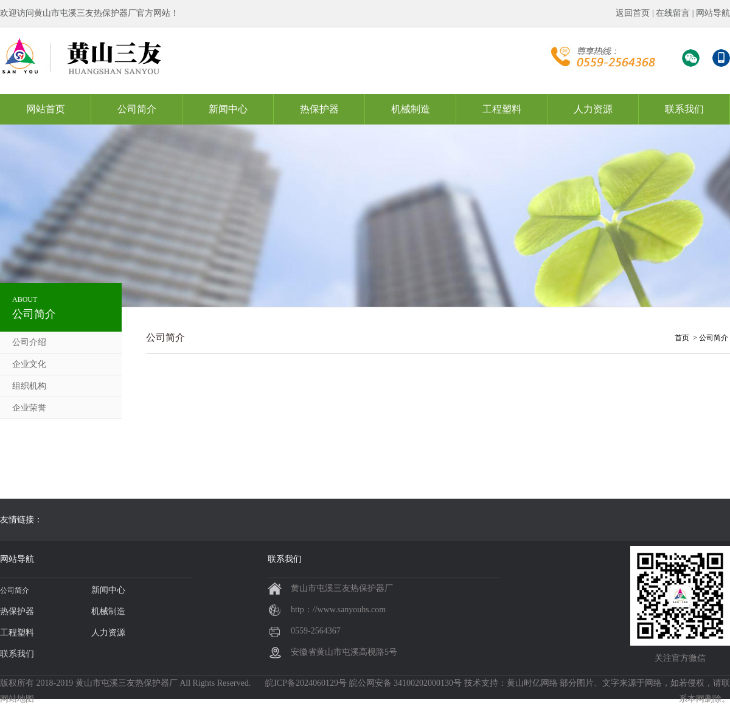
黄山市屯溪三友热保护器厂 (126, 683)
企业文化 (29, 364)
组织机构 (29, 386)
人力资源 (593, 109)
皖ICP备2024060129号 (306, 683)
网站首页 (45, 109)
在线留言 (673, 13)
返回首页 (633, 13)
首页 (682, 337)
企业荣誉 (29, 407)
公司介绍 (29, 342)
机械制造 (410, 109)
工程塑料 (501, 109)
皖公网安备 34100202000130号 (405, 683)
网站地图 (17, 698)
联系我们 (684, 109)
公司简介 (136, 109)
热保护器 (319, 109)
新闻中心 (228, 109)
